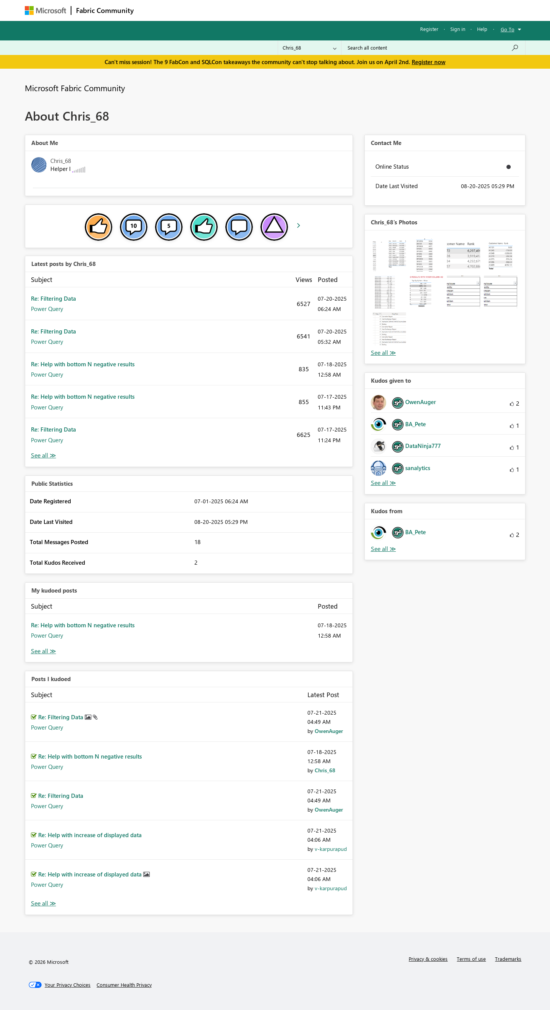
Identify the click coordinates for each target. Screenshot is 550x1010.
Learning (313, 10)
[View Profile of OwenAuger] (329, 731)
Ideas (216, 10)
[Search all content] (433, 47)
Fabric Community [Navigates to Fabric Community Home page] (105, 10)
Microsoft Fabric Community (75, 87)
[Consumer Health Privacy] (124, 985)
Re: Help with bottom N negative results (82, 364)
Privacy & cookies (428, 958)
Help (482, 29)
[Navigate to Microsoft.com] (45, 10)
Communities (250, 10)
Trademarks (508, 958)
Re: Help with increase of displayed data (90, 835)
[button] (389, 255)
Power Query (47, 309)
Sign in (457, 29)
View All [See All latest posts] (43, 455)
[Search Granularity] (309, 47)
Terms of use (471, 958)
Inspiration (184, 10)
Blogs (284, 10)
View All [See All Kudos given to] (383, 482)
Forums (151, 10)
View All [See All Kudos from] (383, 548)
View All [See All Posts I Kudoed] (43, 903)
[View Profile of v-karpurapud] (331, 848)
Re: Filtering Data (53, 298)
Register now (428, 62)
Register (429, 29)
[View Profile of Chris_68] (325, 770)
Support (346, 10)
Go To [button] (507, 29)
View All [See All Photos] (383, 352)
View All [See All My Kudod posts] (43, 651)
